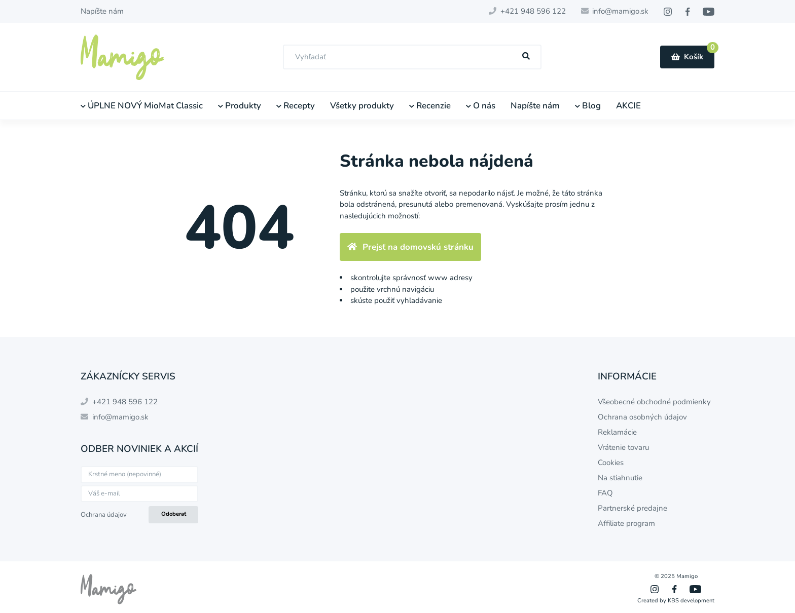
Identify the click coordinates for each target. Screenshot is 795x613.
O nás (480, 105)
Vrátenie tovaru (623, 447)
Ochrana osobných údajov (642, 417)
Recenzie (430, 105)
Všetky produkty (362, 105)
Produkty (239, 105)
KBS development (691, 600)
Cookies (611, 462)
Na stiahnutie (620, 478)
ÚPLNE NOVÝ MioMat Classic (142, 105)
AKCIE (628, 105)
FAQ (605, 493)
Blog (588, 105)
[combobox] (412, 57)
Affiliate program (626, 523)
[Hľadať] (526, 56)
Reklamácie (617, 432)
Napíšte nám (102, 11)
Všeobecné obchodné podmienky (654, 402)
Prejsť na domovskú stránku (410, 247)
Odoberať (173, 514)
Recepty (295, 105)
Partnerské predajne (632, 508)
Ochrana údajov (104, 514)
